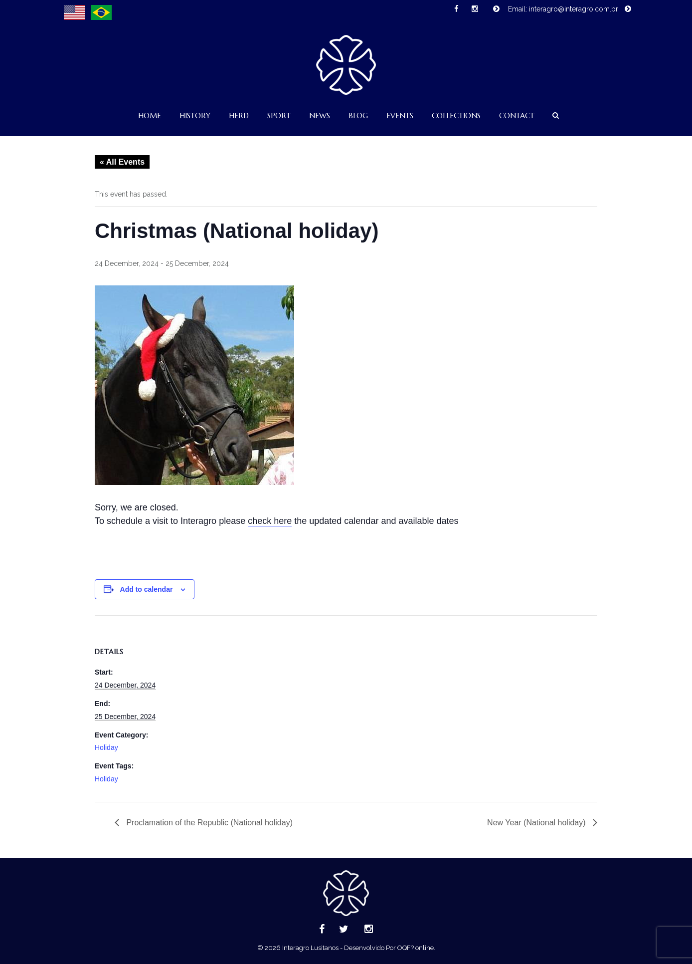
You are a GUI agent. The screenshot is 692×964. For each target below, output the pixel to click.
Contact (516, 115)
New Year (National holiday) (537, 822)
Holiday (106, 747)
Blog (358, 115)
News (319, 115)
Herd (239, 115)
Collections (456, 115)
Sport (279, 115)
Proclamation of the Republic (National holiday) (208, 822)
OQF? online (415, 948)
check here (270, 521)
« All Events (122, 162)
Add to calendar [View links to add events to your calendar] (146, 589)
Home (149, 115)
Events (399, 115)
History (194, 115)
